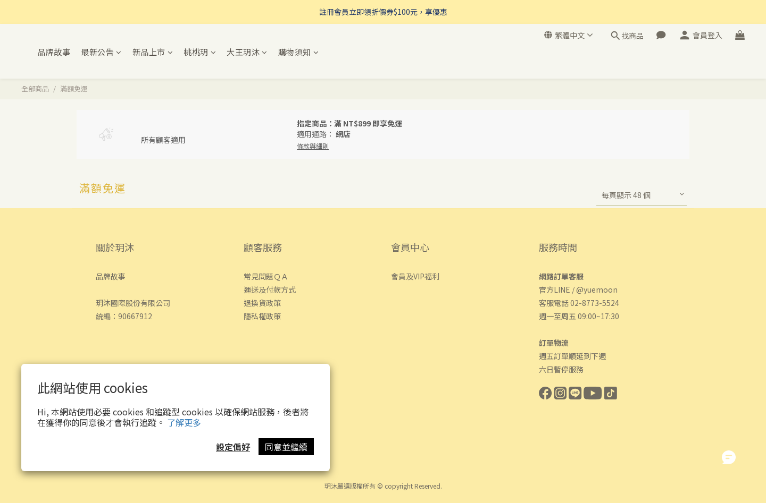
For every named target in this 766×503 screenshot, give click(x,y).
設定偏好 (233, 446)
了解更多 (184, 422)
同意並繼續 (286, 446)
